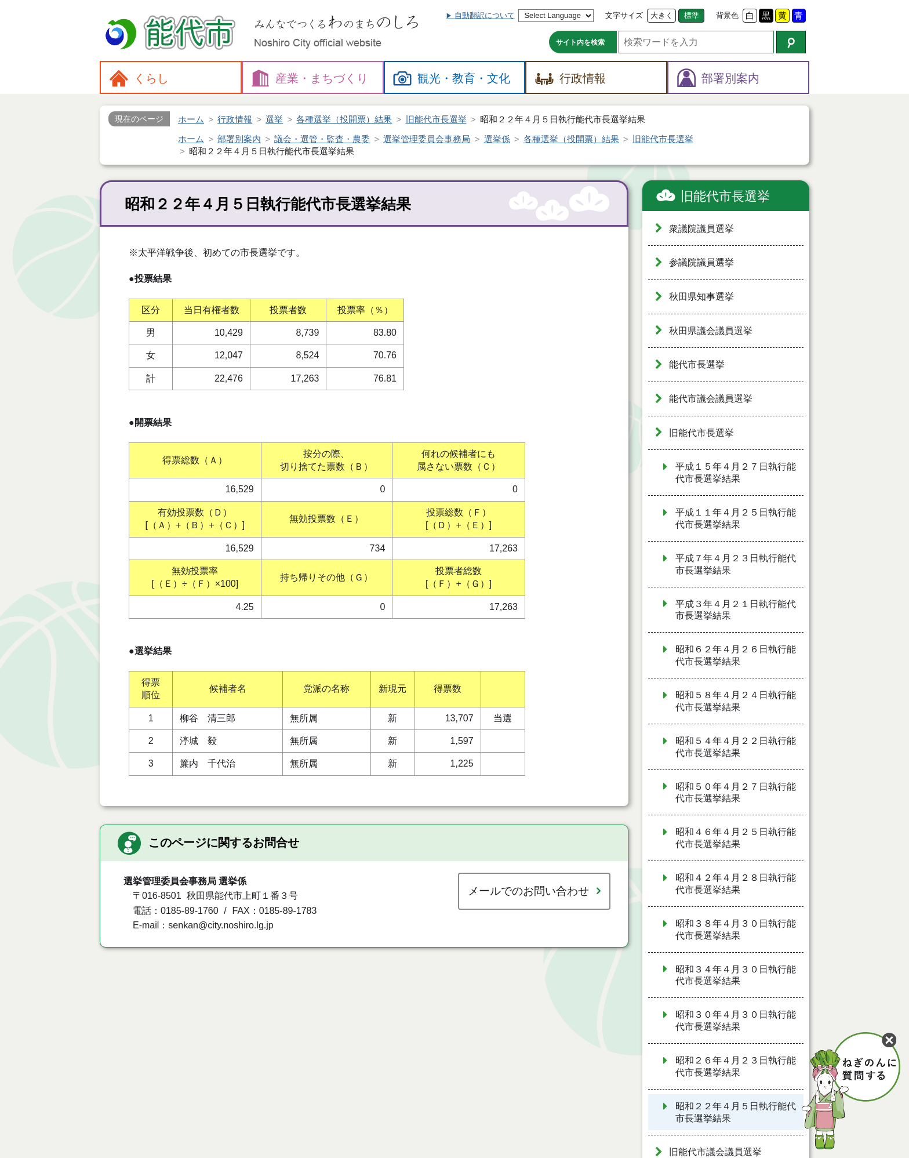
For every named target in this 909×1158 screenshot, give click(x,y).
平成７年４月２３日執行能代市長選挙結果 (735, 564)
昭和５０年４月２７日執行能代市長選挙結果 (735, 793)
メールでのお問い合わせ (528, 891)
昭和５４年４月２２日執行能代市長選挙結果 (735, 747)
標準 (691, 15)
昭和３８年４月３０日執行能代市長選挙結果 (735, 930)
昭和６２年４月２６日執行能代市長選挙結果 (735, 655)
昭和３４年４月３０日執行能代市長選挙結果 (735, 975)
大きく (661, 15)
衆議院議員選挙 (701, 229)
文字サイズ (624, 15)
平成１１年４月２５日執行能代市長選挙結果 (735, 518)
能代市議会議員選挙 (710, 399)
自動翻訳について (484, 15)
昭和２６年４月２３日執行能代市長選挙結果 (735, 1066)
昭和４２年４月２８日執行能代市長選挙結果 (735, 884)
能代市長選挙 (697, 364)
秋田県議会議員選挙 (710, 331)
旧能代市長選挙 (725, 196)
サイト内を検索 (580, 42)
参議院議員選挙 (701, 262)
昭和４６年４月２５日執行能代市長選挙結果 (735, 838)
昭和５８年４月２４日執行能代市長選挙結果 (735, 701)
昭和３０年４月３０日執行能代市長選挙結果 (735, 1021)
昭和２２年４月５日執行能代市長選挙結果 (735, 1112)
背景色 (727, 15)
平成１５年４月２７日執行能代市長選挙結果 (735, 473)
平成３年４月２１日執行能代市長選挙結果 (735, 610)
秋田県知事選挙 (701, 297)
